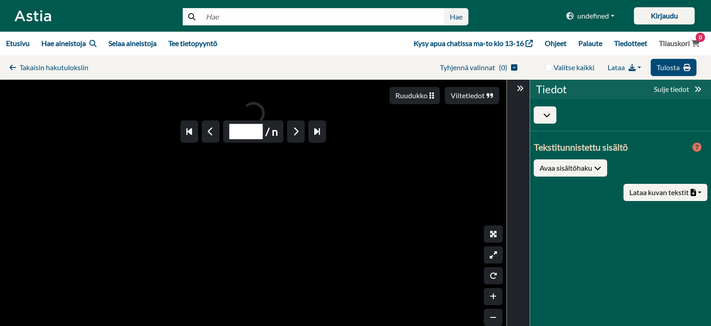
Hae (456, 16)
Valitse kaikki (574, 67)
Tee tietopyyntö (192, 43)
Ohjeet (555, 43)
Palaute (590, 43)
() (478, 67)
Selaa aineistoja (132, 43)
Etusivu (17, 43)
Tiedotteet (630, 43)
